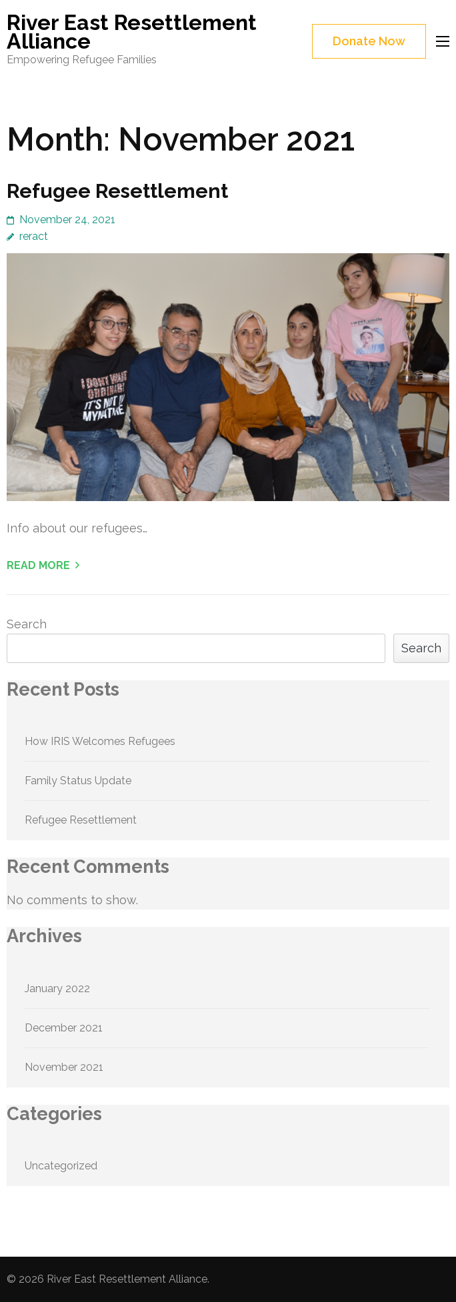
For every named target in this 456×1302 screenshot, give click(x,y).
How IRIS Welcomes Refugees (100, 741)
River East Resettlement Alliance (132, 31)
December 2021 (64, 1027)
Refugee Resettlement (117, 191)
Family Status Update (78, 780)
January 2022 (57, 988)
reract (33, 236)
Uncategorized (61, 1165)
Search (27, 624)
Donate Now (369, 41)
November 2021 (64, 1067)
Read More (38, 565)
